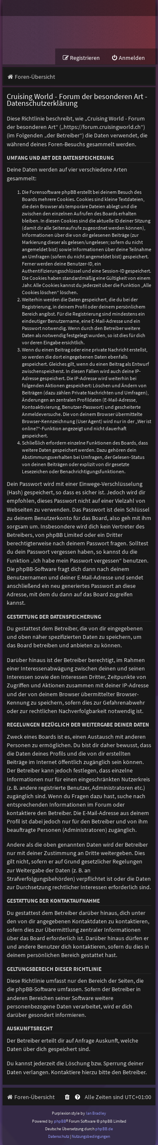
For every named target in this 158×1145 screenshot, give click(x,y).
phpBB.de (104, 1129)
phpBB (60, 1121)
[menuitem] (128, 57)
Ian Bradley (96, 1113)
